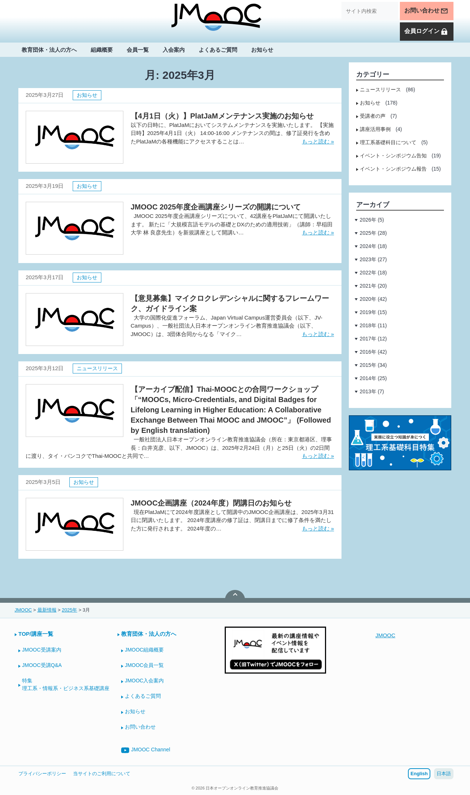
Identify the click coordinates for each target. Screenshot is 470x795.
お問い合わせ (426, 11)
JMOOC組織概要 (144, 650)
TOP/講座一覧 (35, 634)
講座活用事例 (375, 129)
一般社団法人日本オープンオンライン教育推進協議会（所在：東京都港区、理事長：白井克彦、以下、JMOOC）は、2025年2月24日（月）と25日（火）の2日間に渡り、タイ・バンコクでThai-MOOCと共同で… (179, 447)
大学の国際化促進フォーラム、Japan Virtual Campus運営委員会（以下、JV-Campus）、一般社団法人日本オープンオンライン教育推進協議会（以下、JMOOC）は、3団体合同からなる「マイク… (226, 325)
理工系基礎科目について (388, 142)
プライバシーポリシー (42, 773)
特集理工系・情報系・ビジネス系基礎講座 (65, 684)
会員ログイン (426, 32)
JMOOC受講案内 (41, 650)
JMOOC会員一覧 (144, 665)
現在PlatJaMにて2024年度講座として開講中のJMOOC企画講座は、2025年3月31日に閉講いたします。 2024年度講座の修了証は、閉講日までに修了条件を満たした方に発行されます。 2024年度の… (232, 520)
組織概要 (102, 50)
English (419, 773)
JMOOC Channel (145, 750)
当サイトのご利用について (101, 773)
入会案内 (174, 50)
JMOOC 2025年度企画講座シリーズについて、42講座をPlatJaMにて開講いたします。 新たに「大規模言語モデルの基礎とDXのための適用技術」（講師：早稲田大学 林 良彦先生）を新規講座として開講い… (232, 224)
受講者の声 (373, 116)
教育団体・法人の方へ (49, 50)
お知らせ (262, 50)
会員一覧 (138, 50)
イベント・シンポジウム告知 (393, 155)
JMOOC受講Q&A (42, 665)
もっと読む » (318, 141)
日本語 (444, 773)
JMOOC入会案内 (144, 680)
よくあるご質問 (218, 50)
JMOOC (385, 635)
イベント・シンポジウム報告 (393, 169)
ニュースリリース (97, 368)
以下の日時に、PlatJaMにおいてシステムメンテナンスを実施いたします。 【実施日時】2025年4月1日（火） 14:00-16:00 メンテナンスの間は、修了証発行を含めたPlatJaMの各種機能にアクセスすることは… (232, 133)
